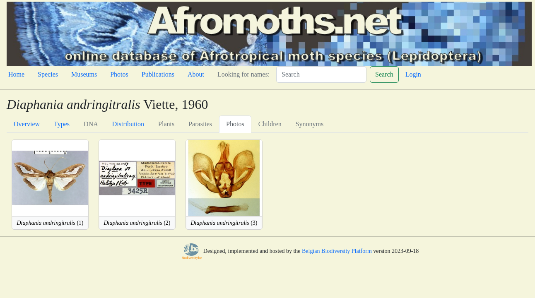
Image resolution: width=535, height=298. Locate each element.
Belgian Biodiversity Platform (337, 251)
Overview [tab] (27, 123)
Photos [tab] (235, 123)
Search (384, 74)
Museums (84, 74)
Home (16, 74)
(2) (137, 223)
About (196, 74)
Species (48, 74)
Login (413, 74)
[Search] (321, 74)
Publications (158, 74)
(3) (223, 223)
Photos (119, 74)
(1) (50, 223)
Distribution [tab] (128, 123)
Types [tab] (62, 123)
